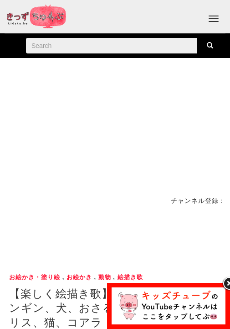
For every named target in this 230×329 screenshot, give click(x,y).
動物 (104, 277)
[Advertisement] (115, 237)
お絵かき (79, 277)
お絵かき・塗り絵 (34, 277)
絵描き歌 (130, 277)
